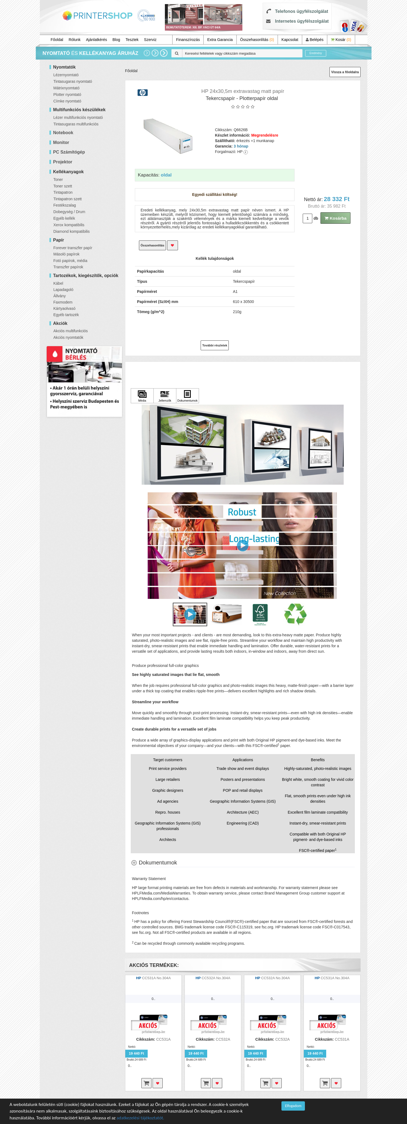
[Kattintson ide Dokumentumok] (187, 396)
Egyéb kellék (64, 218)
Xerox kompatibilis (69, 225)
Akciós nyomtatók (69, 337)
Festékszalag (65, 205)
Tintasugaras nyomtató (73, 81)
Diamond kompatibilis (72, 231)
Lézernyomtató (66, 75)
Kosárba (335, 218)
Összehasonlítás (257, 39)
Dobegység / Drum (69, 212)
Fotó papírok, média (71, 260)
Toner (58, 179)
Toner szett (63, 186)
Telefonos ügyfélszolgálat (301, 11)
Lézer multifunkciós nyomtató (78, 117)
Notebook (63, 132)
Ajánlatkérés (96, 39)
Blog (116, 39)
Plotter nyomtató (67, 94)
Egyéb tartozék (66, 315)
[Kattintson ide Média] (142, 396)
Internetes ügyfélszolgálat (302, 21)
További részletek (214, 345)
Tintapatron (63, 192)
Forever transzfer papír (73, 248)
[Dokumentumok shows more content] (154, 863)
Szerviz (150, 39)
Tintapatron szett (68, 199)
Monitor (61, 142)
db (315, 218)
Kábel (58, 283)
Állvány (60, 296)
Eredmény (316, 53)
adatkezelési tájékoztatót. (140, 1118)
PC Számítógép (69, 152)
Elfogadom (293, 1106)
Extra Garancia (220, 39)
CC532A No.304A (216, 978)
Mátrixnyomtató (67, 88)
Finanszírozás (188, 39)
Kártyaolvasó (65, 308)
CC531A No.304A (156, 978)
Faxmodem (63, 302)
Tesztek (132, 39)
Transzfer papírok (68, 267)
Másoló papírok (67, 254)
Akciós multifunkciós (71, 331)
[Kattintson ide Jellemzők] (164, 396)
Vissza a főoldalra (345, 72)
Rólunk (75, 39)
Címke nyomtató (67, 101)
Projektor (62, 162)
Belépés (314, 39)
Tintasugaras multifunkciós (76, 124)
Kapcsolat (289, 39)
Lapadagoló (63, 289)
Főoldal (57, 39)
